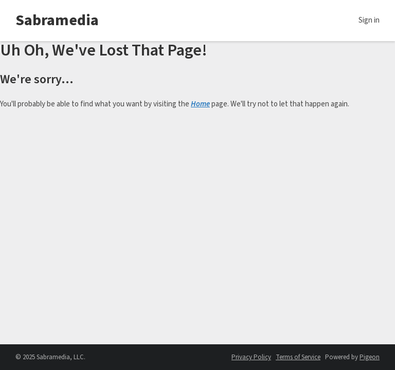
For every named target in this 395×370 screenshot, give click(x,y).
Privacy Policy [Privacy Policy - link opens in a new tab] (251, 357)
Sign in (369, 20)
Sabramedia (57, 20)
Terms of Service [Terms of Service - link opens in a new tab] (298, 357)
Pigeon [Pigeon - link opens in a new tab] (370, 357)
